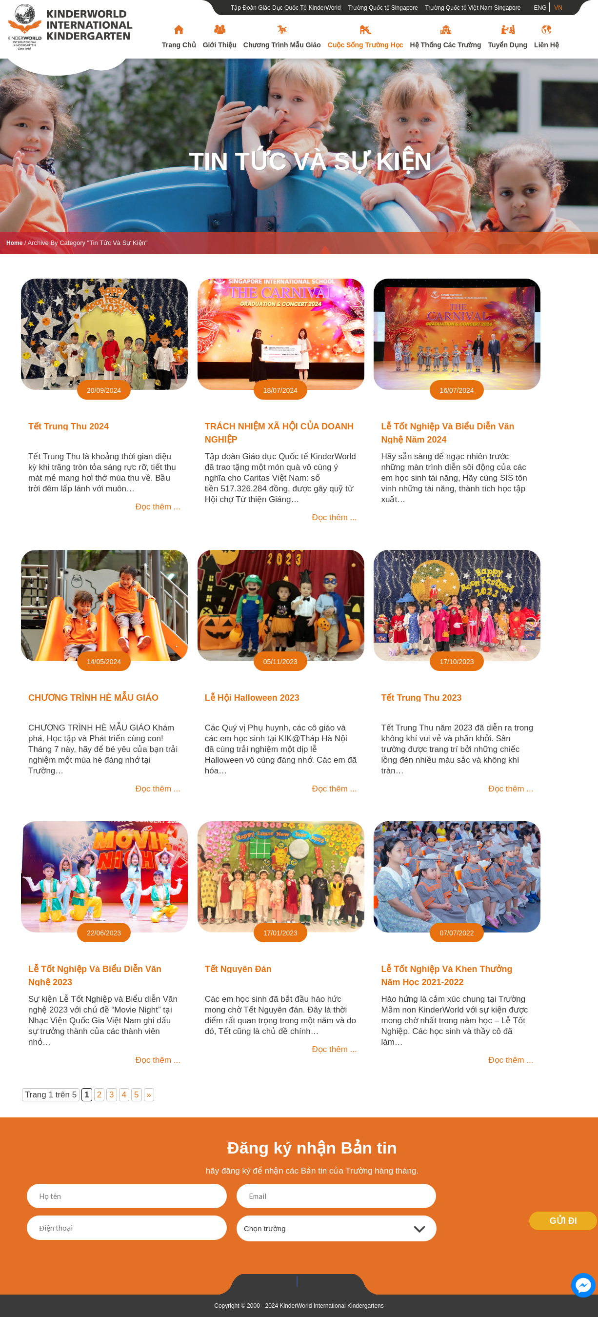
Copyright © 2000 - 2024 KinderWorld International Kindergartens (299, 1305)
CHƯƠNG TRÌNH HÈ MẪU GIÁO (93, 698)
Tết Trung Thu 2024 (68, 426)
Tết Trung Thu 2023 (421, 698)
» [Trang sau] (149, 1094)
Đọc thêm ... (158, 506)
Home (14, 243)
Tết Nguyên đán (238, 969)
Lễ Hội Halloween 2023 (252, 698)
